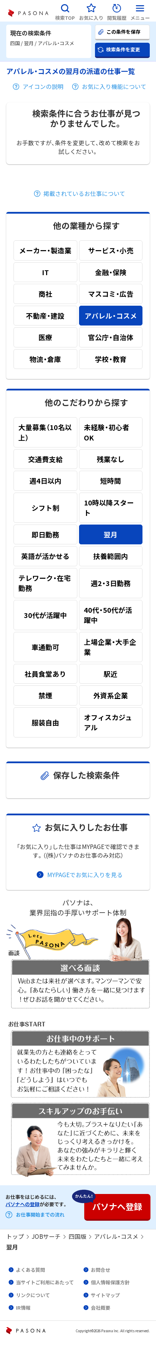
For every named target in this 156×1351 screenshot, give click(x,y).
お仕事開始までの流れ (40, 1214)
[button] (65, 11)
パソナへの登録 (23, 1204)
